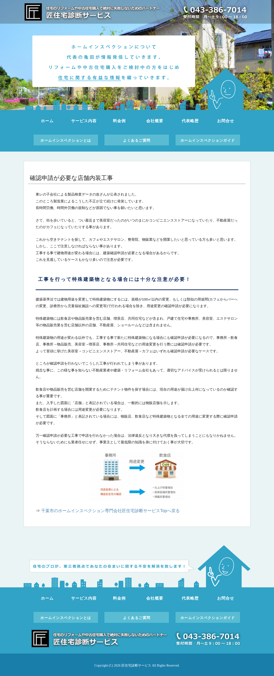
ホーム (47, 121)
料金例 (119, 121)
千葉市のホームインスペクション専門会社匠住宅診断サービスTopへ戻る (110, 510)
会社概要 (154, 121)
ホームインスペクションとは (65, 140)
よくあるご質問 (136, 140)
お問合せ (225, 121)
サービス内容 (83, 121)
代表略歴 (190, 121)
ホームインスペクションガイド (207, 140)
